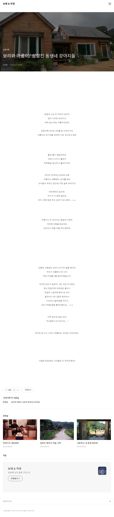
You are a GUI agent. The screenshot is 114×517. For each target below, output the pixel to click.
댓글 (4, 455)
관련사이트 (7, 501)
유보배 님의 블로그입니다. (19, 472)
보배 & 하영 (9, 3)
